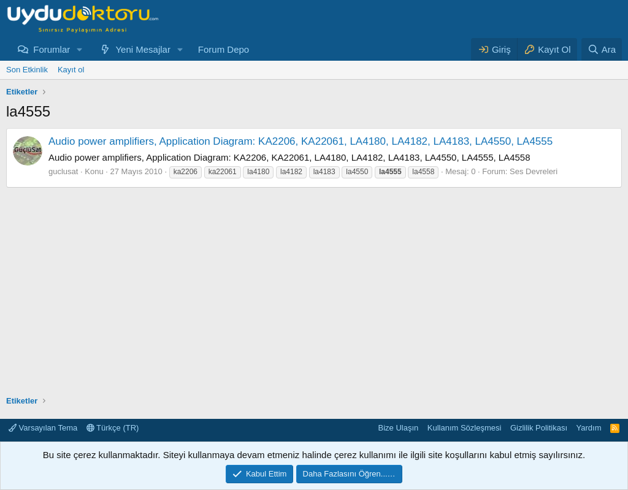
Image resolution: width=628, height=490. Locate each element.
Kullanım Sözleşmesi (464, 427)
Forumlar (51, 49)
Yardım (589, 427)
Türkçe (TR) (112, 427)
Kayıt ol (71, 69)
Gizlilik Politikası (538, 427)
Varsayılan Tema (43, 427)
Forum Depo (223, 49)
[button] (79, 49)
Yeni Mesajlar (142, 49)
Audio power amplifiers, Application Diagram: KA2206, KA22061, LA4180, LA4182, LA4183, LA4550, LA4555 (300, 141)
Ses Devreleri (533, 171)
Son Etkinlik (27, 69)
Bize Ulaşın (398, 427)
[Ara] (601, 49)
